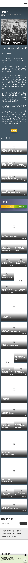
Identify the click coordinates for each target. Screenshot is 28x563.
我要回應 (14, 130)
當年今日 (12, 8)
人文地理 (19, 14)
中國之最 (8, 14)
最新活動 (14, 536)
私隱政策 (9, 559)
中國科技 (4, 531)
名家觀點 (14, 533)
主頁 (2, 8)
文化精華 (4, 533)
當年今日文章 (5, 138)
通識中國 (7, 8)
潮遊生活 (14, 531)
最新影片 (9, 536)
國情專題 (19, 533)
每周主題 (4, 536)
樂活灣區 (9, 531)
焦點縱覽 (9, 533)
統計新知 (14, 14)
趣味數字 (3, 14)
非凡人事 (24, 531)
